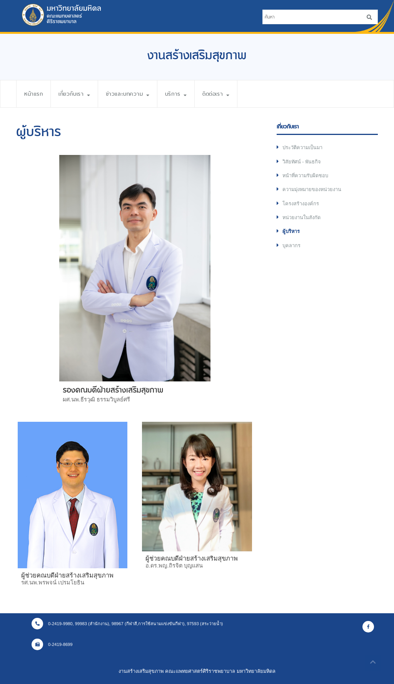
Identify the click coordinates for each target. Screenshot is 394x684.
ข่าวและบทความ (127, 93)
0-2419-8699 (52, 644)
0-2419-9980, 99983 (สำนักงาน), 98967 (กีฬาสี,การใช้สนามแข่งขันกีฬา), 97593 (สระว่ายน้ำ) (127, 623)
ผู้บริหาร (291, 231)
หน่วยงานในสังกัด (301, 217)
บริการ (176, 93)
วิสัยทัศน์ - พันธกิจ (301, 162)
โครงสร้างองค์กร (300, 203)
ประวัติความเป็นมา (302, 147)
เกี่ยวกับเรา (74, 93)
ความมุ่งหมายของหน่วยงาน (311, 189)
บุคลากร (291, 245)
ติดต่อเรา (215, 93)
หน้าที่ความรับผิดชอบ (305, 175)
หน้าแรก (33, 93)
